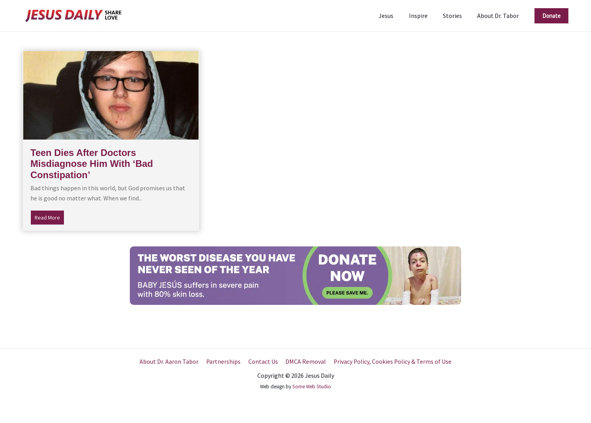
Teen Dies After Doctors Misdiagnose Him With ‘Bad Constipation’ (91, 164)
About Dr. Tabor (499, 15)
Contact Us (263, 361)
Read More (49, 216)
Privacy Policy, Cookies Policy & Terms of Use (390, 361)
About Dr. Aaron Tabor (171, 361)
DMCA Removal (304, 361)
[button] (551, 15)
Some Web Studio (311, 386)
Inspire (425, 15)
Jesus (396, 15)
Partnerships (224, 361)
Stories (456, 15)
